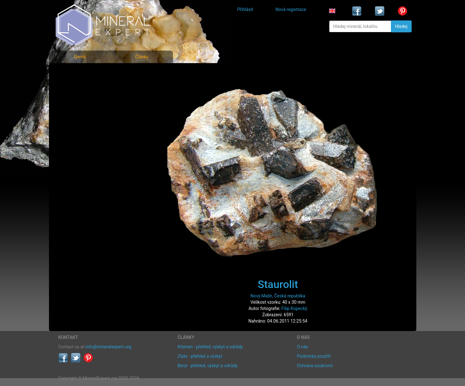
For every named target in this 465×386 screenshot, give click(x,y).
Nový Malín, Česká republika (278, 295)
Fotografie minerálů (83, 72)
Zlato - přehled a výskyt (200, 356)
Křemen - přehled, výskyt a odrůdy (210, 346)
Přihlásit (245, 9)
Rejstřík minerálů (80, 86)
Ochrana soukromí (315, 365)
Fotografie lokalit (80, 100)
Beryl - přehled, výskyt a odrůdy (208, 365)
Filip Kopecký (294, 308)
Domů (80, 56)
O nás (302, 346)
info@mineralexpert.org (108, 346)
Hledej (401, 26)
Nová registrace (290, 9)
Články (142, 56)
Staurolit (278, 284)
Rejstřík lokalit (76, 114)
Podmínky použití (314, 356)
